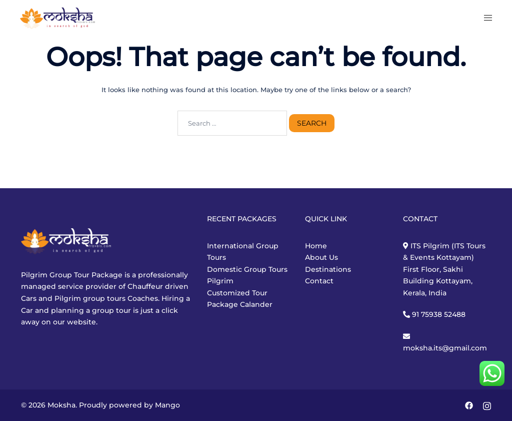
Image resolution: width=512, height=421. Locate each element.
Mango (167, 404)
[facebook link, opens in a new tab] (469, 404)
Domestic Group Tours (247, 269)
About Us (321, 257)
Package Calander (239, 304)
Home (316, 245)
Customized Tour (237, 292)
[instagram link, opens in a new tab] (487, 404)
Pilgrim (220, 280)
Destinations (328, 269)
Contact (319, 280)
